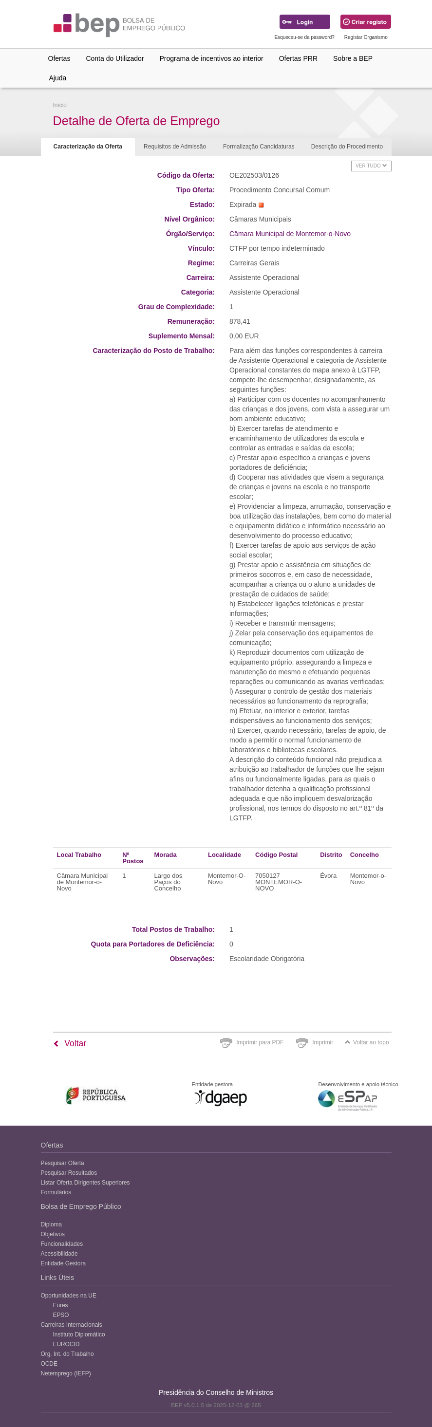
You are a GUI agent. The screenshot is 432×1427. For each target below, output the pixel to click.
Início (60, 105)
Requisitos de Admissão (175, 146)
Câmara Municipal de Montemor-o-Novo (290, 234)
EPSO (61, 1315)
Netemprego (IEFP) (66, 1373)
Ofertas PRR (298, 58)
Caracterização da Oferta (88, 146)
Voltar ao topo (367, 1042)
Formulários (56, 1192)
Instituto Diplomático (79, 1334)
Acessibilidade (59, 1253)
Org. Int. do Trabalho (67, 1354)
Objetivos (53, 1234)
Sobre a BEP (353, 58)
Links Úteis (57, 1277)
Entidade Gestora (63, 1263)
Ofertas (59, 58)
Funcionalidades (62, 1244)
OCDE (49, 1363)
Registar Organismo (366, 37)
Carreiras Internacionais (71, 1324)
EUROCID (66, 1344)
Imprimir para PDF (259, 1042)
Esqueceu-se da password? (304, 37)
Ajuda (58, 78)
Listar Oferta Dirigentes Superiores (85, 1182)
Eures (60, 1305)
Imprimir (322, 1042)
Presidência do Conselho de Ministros (216, 1392)
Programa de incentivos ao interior (211, 58)
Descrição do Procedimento (347, 146)
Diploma (51, 1224)
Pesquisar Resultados (69, 1172)
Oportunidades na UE (68, 1295)
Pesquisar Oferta (62, 1163)
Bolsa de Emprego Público (81, 1206)
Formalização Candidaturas (259, 146)
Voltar (70, 1043)
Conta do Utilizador (115, 58)
